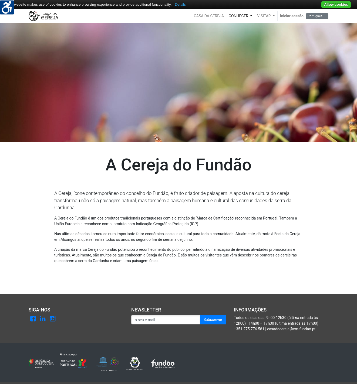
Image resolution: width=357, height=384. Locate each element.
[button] (208, 16)
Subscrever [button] (213, 319)
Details (180, 4)
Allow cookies (336, 4)
